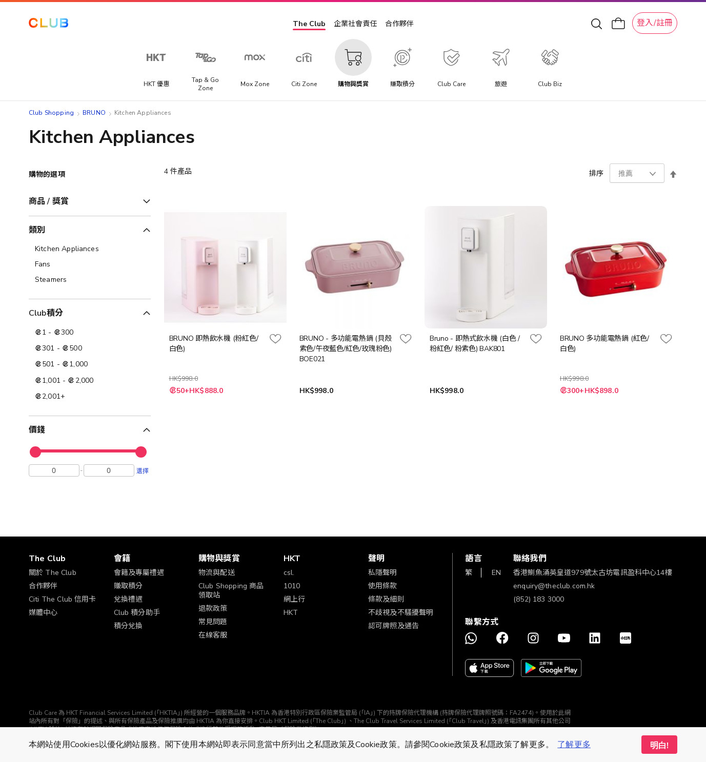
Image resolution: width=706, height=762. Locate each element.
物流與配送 (216, 573)
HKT (291, 612)
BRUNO (94, 113)
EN (496, 573)
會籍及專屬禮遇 (139, 573)
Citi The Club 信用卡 (62, 599)
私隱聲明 (382, 573)
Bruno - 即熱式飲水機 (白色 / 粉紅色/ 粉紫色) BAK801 (475, 344)
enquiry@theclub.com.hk (554, 586)
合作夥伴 (399, 24)
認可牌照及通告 (393, 626)
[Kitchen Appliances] (90, 249)
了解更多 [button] (574, 744)
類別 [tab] (37, 230)
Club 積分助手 (137, 612)
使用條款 (382, 586)
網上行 (294, 599)
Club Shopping (51, 113)
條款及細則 (386, 599)
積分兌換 (128, 626)
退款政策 (213, 608)
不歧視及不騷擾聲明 (400, 612)
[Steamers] (90, 279)
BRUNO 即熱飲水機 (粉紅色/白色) (213, 344)
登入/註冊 (655, 23)
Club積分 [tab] (46, 313)
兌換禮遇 (128, 599)
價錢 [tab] (37, 430)
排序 (596, 173)
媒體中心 (43, 612)
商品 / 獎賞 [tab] (49, 201)
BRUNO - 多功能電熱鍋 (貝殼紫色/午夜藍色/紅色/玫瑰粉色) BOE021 (345, 349)
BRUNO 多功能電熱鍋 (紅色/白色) (604, 344)
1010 (292, 586)
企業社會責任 (355, 24)
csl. (289, 573)
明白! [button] (659, 745)
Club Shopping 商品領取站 (231, 590)
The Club (309, 24)
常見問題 (213, 622)
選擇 (142, 473)
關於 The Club (52, 573)
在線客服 (213, 635)
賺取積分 (128, 586)
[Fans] (90, 264)
